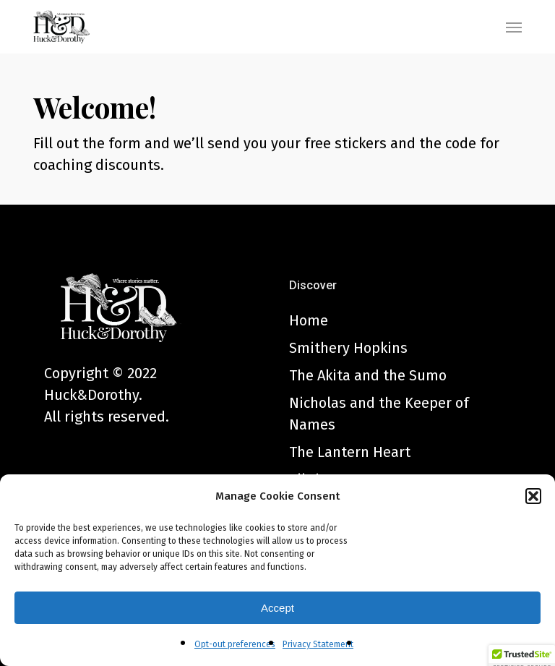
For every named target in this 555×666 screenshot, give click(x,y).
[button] (533, 496)
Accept (277, 608)
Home (308, 320)
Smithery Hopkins (348, 348)
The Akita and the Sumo (368, 375)
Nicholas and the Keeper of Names (379, 413)
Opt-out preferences (234, 644)
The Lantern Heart (349, 452)
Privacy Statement (318, 644)
